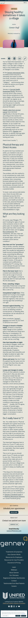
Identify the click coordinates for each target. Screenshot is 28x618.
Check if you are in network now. (19, 0)
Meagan (15, 131)
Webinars (14, 570)
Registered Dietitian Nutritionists (14, 578)
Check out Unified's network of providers (14, 603)
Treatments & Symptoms (14, 552)
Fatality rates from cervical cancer (11, 111)
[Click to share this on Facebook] (9, 58)
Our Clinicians (14, 575)
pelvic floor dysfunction (13, 231)
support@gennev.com (14, 531)
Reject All (18, 615)
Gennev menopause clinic (15, 73)
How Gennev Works (14, 554)
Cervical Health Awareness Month (11, 90)
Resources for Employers (14, 557)
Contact (14, 581)
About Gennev (14, 573)
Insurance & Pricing (14, 563)
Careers (14, 586)
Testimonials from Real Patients (14, 583)
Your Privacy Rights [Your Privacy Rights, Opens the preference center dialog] (5, 615)
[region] (14, 613)
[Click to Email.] (20, 58)
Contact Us (14, 524)
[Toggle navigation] (25, 3)
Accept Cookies (23, 615)
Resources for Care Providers (14, 560)
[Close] (26, 611)
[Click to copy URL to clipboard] (25, 58)
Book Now (14, 512)
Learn (14, 567)
